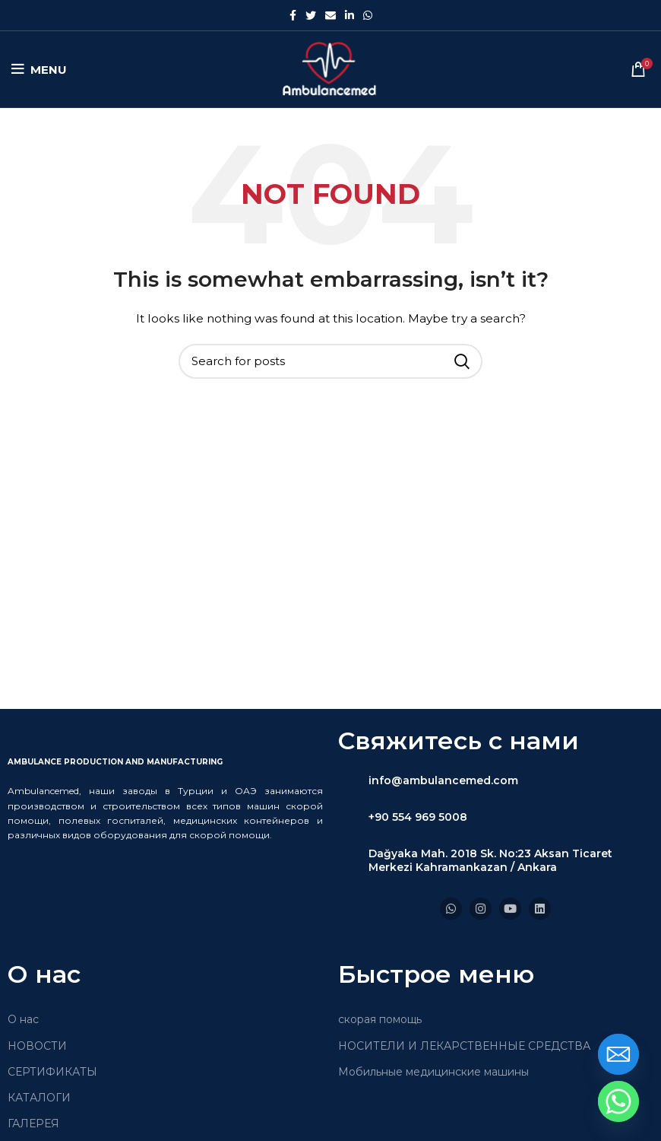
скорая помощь (380, 1019)
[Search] (330, 361)
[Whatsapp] (618, 1101)
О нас (23, 1019)
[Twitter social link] (311, 15)
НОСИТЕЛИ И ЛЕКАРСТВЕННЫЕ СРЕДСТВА (464, 1046)
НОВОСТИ (37, 1046)
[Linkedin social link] (349, 15)
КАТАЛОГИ (39, 1097)
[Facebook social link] (293, 15)
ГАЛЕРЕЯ (33, 1123)
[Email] (618, 1054)
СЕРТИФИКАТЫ (52, 1072)
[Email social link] (330, 15)
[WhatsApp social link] (368, 15)
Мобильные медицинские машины (433, 1072)
